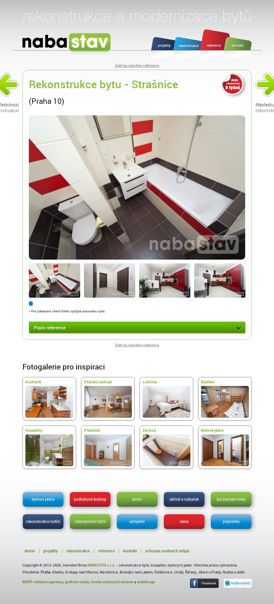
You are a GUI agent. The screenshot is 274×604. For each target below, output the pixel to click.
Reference (106, 551)
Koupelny (49, 447)
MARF (27, 582)
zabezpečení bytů (90, 521)
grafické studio (77, 582)
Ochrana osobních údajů (167, 551)
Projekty (50, 551)
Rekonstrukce (78, 551)
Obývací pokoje (108, 399)
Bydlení (225, 399)
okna (184, 521)
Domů (30, 551)
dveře (137, 499)
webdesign (146, 582)
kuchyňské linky (231, 499)
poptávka (231, 521)
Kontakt (130, 551)
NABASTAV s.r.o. (101, 565)
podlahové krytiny (90, 499)
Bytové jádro (225, 447)
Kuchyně (49, 399)
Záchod (166, 447)
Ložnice (166, 399)
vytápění (137, 521)
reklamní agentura (48, 582)
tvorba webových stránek (112, 582)
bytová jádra (43, 499)
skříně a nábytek (184, 499)
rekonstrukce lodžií (43, 521)
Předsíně (108, 447)
